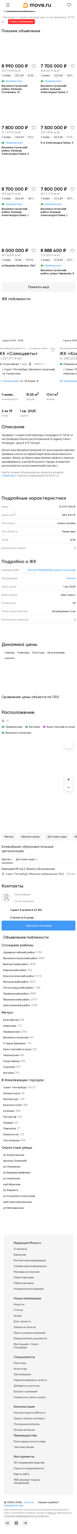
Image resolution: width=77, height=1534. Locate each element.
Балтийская (11, 1019)
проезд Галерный (14, 1160)
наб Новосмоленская (17, 1201)
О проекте (20, 1248)
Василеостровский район (20, 958)
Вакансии (20, 1254)
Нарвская (9, 1025)
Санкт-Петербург (15, 1087)
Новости (19, 1304)
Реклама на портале (27, 1271)
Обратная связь (24, 1283)
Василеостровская (18, 732)
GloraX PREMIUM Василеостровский (51, 569)
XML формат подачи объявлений (27, 1481)
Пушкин (8, 1122)
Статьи (18, 1309)
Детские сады (57, 836)
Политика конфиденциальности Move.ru (26, 1516)
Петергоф (9, 1116)
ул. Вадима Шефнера (17, 1172)
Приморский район (16, 993)
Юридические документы (30, 1338)
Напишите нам (13, 1505)
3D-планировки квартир (29, 1462)
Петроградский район (18, 987)
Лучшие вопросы (24, 1429)
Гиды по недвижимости (29, 1468)
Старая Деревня (14, 1043)
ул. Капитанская (13, 1154)
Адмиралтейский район (19, 952)
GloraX (71, 578)
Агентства (20, 1368)
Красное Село (12, 1104)
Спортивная (10, 364)
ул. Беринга (10, 1190)
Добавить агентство (27, 1385)
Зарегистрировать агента (30, 1380)
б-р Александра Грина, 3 (57, 142)
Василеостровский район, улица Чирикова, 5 (57, 272)
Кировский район (14, 970)
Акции (18, 1315)
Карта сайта (21, 1474)
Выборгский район (15, 964)
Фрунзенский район (16, 999)
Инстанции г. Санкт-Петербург (27, 1345)
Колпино (9, 1110)
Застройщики (22, 1374)
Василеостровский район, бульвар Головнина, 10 (14, 89)
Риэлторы (20, 1363)
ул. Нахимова (11, 1166)
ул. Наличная (11, 1178)
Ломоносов (11, 1134)
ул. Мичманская (13, 1207)
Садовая (9, 1066)
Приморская (13, 726)
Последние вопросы (27, 1424)
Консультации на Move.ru (30, 1412)
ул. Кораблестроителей (19, 1195)
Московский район (15, 981)
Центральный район (16, 1005)
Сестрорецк (11, 1140)
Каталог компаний (25, 1391)
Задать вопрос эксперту (29, 1418)
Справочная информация (30, 1266)
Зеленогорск (11, 1093)
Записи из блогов (25, 1327)
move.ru (29, 1502)
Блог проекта (22, 1321)
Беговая (34, 726)
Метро (9, 836)
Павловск (9, 1128)
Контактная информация (30, 1260)
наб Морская (11, 1184)
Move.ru (52, 1512)
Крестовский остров (61, 726)
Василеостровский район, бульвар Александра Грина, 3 (54, 89)
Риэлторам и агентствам (29, 1441)
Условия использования (28, 1288)
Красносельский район (18, 976)
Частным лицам (24, 1446)
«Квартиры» (9, 475)
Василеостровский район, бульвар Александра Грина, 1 (15, 212)
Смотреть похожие (39, 925)
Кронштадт (11, 1099)
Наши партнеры (24, 1277)
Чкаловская (11, 1055)
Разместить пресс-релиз (29, 1397)
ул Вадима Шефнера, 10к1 (18, 265)
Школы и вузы (30, 836)
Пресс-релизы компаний (29, 1332)
